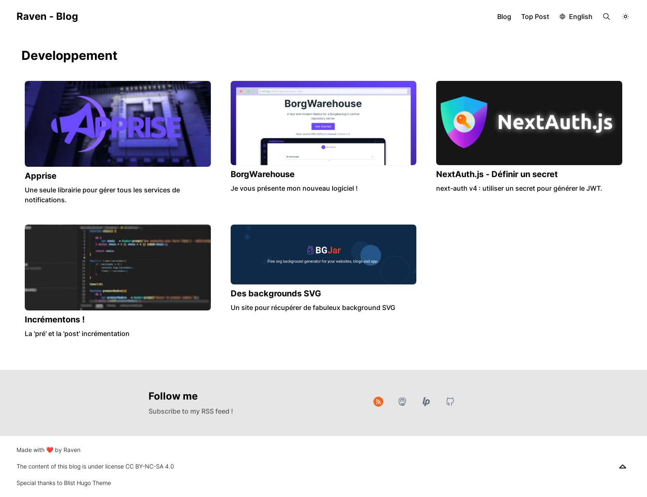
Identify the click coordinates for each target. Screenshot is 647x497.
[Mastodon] (402, 401)
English (581, 16)
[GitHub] (450, 401)
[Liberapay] (426, 401)
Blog (504, 16)
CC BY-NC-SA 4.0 (149, 466)
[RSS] (378, 401)
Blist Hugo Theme (87, 482)
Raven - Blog (47, 16)
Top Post (535, 16)
